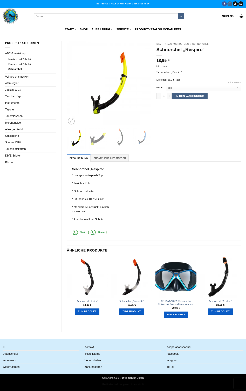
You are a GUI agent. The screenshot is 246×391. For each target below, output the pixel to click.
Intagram (172, 360)
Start (70, 29)
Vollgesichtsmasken (17, 76)
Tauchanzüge (13, 96)
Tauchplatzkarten (15, 148)
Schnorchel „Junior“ (87, 301)
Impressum (9, 360)
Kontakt (89, 347)
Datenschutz (10, 353)
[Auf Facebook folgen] (224, 3)
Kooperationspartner (179, 347)
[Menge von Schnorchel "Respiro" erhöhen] (169, 96)
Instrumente (12, 102)
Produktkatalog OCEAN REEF (158, 29)
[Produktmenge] (164, 96)
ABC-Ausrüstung (15, 53)
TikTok (170, 366)
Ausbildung (102, 29)
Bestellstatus (92, 353)
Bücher (9, 162)
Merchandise (13, 122)
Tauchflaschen (14, 116)
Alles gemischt (14, 129)
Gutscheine (12, 135)
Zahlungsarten (93, 366)
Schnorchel (15, 69)
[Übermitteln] (181, 16)
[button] (228, 16)
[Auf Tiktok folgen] (235, 3)
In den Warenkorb (190, 95)
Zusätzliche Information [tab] (110, 158)
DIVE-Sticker (13, 155)
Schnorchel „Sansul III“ (131, 301)
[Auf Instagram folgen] (229, 3)
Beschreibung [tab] (79, 158)
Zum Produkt (87, 311)
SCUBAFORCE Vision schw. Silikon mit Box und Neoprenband (176, 303)
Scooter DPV (13, 142)
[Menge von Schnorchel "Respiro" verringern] (158, 96)
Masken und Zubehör (20, 59)
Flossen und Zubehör (20, 64)
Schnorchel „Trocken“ (220, 301)
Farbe (159, 87)
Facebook (173, 353)
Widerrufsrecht (11, 366)
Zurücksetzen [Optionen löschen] (233, 82)
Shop (84, 29)
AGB (5, 347)
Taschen (10, 109)
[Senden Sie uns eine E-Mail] (240, 3)
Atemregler (11, 83)
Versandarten (93, 360)
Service (123, 29)
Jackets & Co (13, 89)
